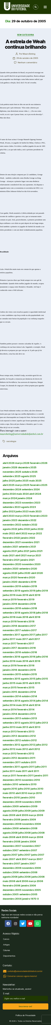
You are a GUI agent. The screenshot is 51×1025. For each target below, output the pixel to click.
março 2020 (10, 577)
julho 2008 (24, 832)
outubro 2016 (29, 652)
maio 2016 (22, 661)
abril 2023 (8, 515)
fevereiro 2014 (25, 709)
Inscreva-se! (25, 1006)
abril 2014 (34, 705)
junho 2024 (9, 493)
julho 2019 (42, 590)
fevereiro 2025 (38, 485)
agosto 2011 (27, 766)
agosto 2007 (10, 854)
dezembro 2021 (12, 542)
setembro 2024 (31, 489)
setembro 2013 (11, 722)
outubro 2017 (29, 630)
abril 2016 (34, 661)
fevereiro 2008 (11, 841)
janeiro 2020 (10, 581)
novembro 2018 (12, 608)
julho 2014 (42, 700)
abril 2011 (33, 771)
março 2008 (36, 837)
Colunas (6, 950)
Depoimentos (9, 955)
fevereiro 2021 (11, 559)
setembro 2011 (11, 766)
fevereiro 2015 (25, 687)
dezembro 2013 (27, 713)
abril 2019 (34, 595)
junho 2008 (38, 832)
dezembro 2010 (12, 780)
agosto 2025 (28, 476)
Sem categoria (25, 35)
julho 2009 (24, 810)
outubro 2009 (11, 806)
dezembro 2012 (27, 736)
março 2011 (9, 775)
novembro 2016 (12, 652)
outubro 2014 (29, 696)
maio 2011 (21, 771)
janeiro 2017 (10, 647)
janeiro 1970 (29, 898)
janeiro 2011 (41, 775)
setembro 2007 (28, 850)
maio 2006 (9, 881)
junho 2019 (9, 595)
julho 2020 (24, 573)
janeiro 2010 (28, 797)
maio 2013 (22, 727)
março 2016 (10, 665)
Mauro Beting (29, 54)
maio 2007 (9, 859)
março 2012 (9, 753)
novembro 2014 (12, 696)
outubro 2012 (29, 740)
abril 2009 (22, 815)
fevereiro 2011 (25, 775)
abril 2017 (34, 639)
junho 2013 (9, 727)
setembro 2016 (11, 656)
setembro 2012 (11, 744)
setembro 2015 (11, 678)
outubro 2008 (11, 828)
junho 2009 (38, 810)
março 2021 (34, 555)
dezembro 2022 (27, 520)
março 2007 (35, 859)
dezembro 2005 (12, 890)
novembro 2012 (12, 740)
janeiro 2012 (10, 758)
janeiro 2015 (10, 691)
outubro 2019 (29, 586)
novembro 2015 (12, 674)
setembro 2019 (11, 590)
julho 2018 (42, 612)
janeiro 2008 (28, 841)
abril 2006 (22, 881)
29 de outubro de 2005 (27, 58)
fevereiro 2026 (38, 463)
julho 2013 (42, 722)
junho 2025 (21, 480)
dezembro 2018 (27, 603)
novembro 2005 (31, 890)
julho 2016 (42, 656)
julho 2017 (41, 634)
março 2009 (36, 815)
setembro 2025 (12, 476)
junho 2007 (37, 854)
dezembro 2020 (12, 564)
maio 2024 (22, 493)
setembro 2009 (28, 806)
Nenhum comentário (27, 62)
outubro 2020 (11, 568)
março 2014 (10, 709)
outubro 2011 (28, 762)
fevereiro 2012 (25, 753)
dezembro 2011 (27, 758)
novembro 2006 (31, 868)
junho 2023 (21, 511)
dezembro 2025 (27, 467)
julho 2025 (9, 480)
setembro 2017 (11, 634)
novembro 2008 (31, 824)
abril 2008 (22, 837)
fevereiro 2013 (25, 731)
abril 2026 (8, 463)
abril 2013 (34, 727)
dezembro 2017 (27, 625)
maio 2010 (9, 793)
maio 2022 (9, 533)
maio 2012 (22, 749)
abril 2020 (37, 573)
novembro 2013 (12, 718)
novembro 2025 (12, 471)
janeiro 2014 (10, 713)
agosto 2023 (28, 507)
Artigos (6, 944)
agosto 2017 (28, 634)
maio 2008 (9, 837)
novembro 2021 (30, 542)
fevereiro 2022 (11, 537)
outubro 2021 (10, 546)
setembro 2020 (28, 568)
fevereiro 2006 (11, 885)
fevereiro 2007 (11, 863)
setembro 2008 (28, 828)
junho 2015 (9, 683)
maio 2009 (9, 815)
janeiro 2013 (10, 736)
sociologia (11, 441)
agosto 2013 (28, 722)
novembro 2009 (31, 802)
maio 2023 (35, 511)
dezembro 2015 (27, 669)
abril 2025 (8, 485)
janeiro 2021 (27, 559)
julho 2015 (42, 678)
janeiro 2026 (10, 467)
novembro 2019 (12, 586)
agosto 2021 (10, 551)
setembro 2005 (28, 894)
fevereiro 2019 (25, 599)
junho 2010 (37, 788)
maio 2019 (22, 595)
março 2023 (22, 515)
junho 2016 (9, 661)
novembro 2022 (12, 524)
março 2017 (9, 643)
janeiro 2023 (10, 520)
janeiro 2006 (28, 885)
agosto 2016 (28, 656)
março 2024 (10, 498)
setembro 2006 (28, 872)
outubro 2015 (29, 674)
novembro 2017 (12, 630)
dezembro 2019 (27, 581)
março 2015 (10, 687)
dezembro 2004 (12, 898)
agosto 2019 (28, 590)
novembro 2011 (12, 762)
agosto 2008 (10, 832)
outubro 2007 (11, 850)
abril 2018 (34, 617)
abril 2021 (21, 555)
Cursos (6, 939)
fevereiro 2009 (11, 819)
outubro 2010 (10, 784)
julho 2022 (24, 529)
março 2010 (35, 793)
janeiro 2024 (24, 498)
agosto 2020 (10, 573)
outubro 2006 (11, 872)
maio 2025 (35, 480)
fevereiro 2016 (25, 665)
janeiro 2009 (28, 819)
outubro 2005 (11, 894)
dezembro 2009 (12, 802)
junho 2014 (9, 705)
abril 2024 (35, 493)
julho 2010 (24, 788)
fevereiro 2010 (11, 797)
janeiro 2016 (10, 669)
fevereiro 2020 (26, 577)
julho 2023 (9, 511)
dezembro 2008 (12, 824)
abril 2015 (34, 683)
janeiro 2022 (28, 537)
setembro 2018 (11, 612)
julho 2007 (24, 854)
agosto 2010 (10, 788)
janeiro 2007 (28, 863)
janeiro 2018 (10, 625)
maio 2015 (22, 683)
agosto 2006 (10, 876)
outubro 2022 (29, 524)
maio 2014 (22, 705)
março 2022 (35, 533)
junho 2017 (9, 639)
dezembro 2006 (12, 868)
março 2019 (10, 599)
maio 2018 (22, 617)
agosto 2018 (28, 612)
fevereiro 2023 (38, 515)
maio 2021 (9, 555)
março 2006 (36, 881)
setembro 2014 (11, 700)
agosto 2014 (28, 700)
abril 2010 (21, 793)
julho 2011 (41, 766)
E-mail (6, 993)
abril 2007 (22, 859)
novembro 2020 (31, 564)
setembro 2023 (12, 507)
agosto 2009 (10, 810)
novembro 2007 (31, 846)
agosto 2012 (28, 744)
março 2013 (10, 731)
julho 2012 (41, 744)
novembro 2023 (31, 502)
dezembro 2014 (27, 691)
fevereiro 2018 (25, 621)
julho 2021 (23, 551)
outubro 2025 (30, 471)
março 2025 (22, 485)
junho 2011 (9, 771)
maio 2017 (22, 639)
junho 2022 (37, 529)
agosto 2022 (10, 529)
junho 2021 (36, 551)
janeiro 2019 (10, 603)
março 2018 (10, 621)
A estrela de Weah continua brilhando (25, 44)
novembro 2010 (31, 780)
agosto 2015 (28, 678)
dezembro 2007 (12, 846)
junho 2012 (9, 749)
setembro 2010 (28, 784)
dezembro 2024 (12, 489)
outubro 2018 (29, 608)
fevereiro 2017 (25, 643)
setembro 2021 (27, 546)
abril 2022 (21, 533)
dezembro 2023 (12, 502)
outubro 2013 (29, 718)
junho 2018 (9, 617)
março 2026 (22, 463)
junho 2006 (38, 876)
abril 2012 (34, 749)
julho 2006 (24, 876)
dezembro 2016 (27, 647)
